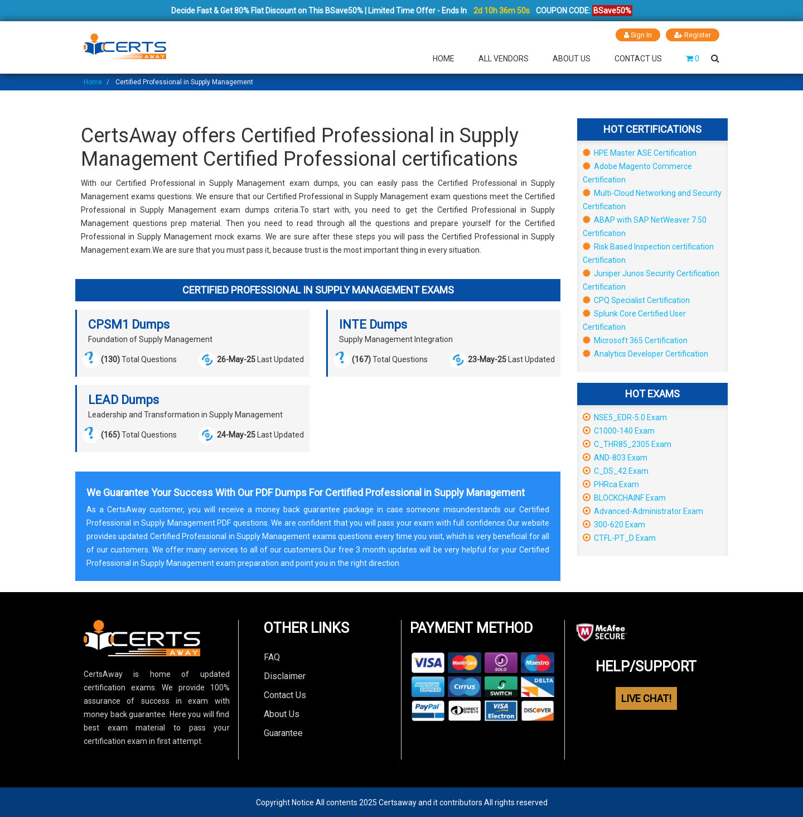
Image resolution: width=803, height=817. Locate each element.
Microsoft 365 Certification (635, 339)
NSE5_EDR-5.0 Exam (625, 416)
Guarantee (283, 732)
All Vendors (503, 58)
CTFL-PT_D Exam (619, 537)
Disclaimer (285, 675)
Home (443, 58)
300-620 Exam (614, 524)
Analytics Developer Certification (645, 353)
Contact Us (638, 58)
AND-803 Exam (615, 457)
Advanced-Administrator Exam (643, 510)
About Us (572, 58)
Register (692, 35)
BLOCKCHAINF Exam (624, 497)
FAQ (272, 656)
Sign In (637, 35)
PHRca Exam (611, 483)
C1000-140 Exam (619, 430)
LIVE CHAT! (646, 698)
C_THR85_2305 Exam (627, 443)
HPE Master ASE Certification (639, 152)
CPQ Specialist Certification (636, 299)
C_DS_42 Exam (616, 470)
